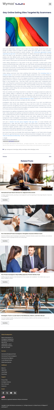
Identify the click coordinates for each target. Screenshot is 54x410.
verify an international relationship (11, 135)
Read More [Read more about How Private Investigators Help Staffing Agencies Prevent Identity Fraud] (5, 282)
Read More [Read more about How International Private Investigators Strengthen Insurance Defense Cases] (5, 241)
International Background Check (8, 354)
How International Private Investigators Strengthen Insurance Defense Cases (21, 233)
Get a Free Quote (5, 384)
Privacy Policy (4, 380)
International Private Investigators (9, 356)
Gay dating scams (40, 69)
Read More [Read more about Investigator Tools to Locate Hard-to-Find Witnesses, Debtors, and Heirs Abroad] (5, 323)
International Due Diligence (7, 358)
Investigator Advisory (6, 382)
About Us (3, 368)
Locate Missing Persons (6, 360)
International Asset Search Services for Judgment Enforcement (18, 192)
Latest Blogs (4, 372)
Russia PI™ (5, 407)
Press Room (4, 374)
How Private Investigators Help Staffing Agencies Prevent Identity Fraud (20, 274)
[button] (50, 4)
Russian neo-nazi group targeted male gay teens (24, 122)
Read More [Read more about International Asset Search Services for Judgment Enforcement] (5, 200)
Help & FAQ (3, 370)
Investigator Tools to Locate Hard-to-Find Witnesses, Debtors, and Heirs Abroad (22, 315)
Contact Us (3, 386)
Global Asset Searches (6, 362)
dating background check (27, 98)
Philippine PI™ (45, 405)
